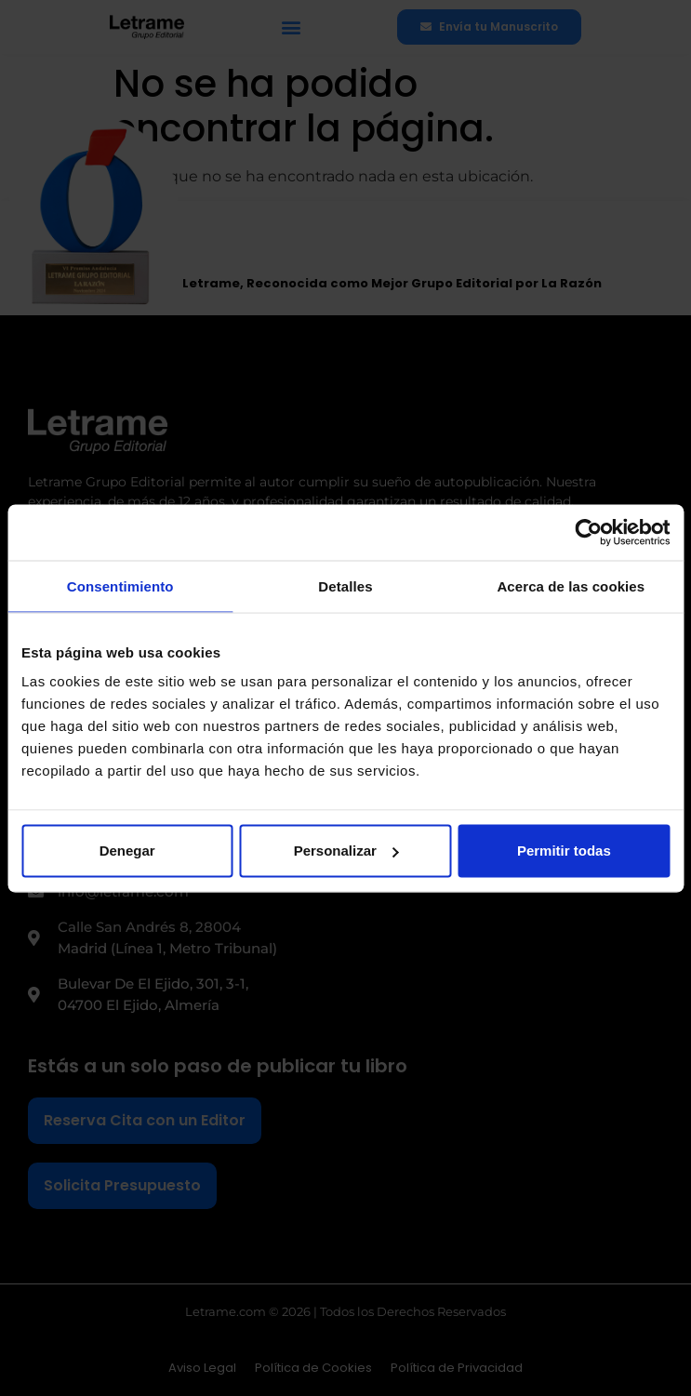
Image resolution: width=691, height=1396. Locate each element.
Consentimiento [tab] (120, 585)
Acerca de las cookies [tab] (570, 585)
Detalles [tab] (345, 585)
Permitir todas (564, 850)
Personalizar (346, 850)
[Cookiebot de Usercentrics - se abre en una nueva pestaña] (588, 532)
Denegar (127, 850)
